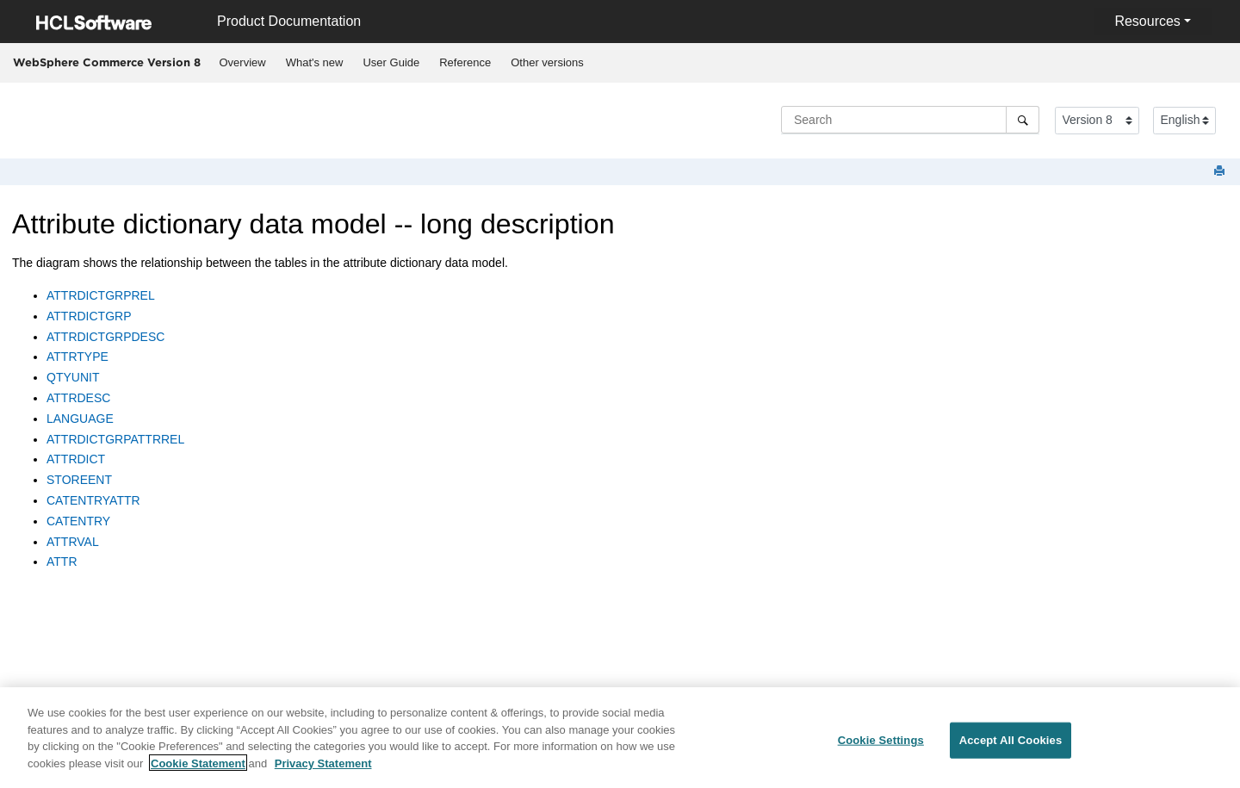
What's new (315, 62)
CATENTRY (78, 521)
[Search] (1022, 119)
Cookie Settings (881, 746)
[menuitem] (242, 63)
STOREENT (79, 480)
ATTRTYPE (77, 356)
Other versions (547, 62)
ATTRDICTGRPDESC (105, 337)
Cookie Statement (198, 768)
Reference (465, 62)
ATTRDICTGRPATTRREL (115, 439)
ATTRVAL (72, 542)
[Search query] (910, 119)
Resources (1147, 21)
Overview (243, 62)
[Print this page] (1221, 172)
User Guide (391, 62)
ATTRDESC (78, 398)
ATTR (62, 561)
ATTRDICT (75, 459)
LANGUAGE (80, 418)
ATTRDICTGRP (89, 316)
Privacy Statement (323, 768)
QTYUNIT (72, 377)
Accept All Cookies (1011, 746)
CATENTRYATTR (93, 500)
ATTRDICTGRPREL (100, 295)
